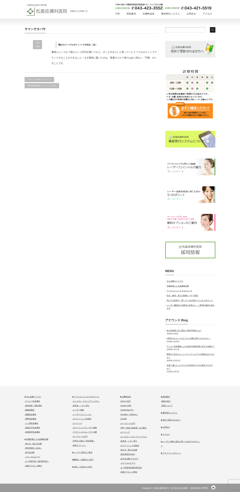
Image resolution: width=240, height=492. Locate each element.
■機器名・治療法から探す (83, 460)
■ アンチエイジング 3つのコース (85, 397)
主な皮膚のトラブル (175, 281)
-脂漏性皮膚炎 (30, 414)
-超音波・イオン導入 (81, 406)
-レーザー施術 (78, 410)
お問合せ (191, 13)
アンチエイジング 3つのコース (179, 291)
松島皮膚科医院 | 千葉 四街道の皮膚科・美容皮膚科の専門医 (181, 488)
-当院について (167, 406)
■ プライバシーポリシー (171, 453)
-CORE (123, 419)
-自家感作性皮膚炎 (32, 432)
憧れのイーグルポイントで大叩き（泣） (77, 44)
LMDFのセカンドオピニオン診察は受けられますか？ (188, 338)
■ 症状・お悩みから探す (82, 467)
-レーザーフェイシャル (81, 414)
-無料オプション (79, 445)
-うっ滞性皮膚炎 (31, 423)
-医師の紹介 (166, 401)
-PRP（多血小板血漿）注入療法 (133, 428)
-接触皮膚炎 (29, 410)
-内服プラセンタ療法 (33, 466)
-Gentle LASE (125, 406)
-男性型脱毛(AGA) (127, 454)
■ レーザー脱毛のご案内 (82, 452)
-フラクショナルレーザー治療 (84, 432)
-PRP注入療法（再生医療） (83, 441)
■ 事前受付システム (169, 413)
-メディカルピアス (32, 457)
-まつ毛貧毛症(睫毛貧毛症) (131, 468)
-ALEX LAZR (125, 401)
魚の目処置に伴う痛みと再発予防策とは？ (184, 330)
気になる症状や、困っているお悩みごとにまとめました (190, 300)
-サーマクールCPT (80, 436)
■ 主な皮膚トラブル (33, 397)
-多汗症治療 (29, 452)
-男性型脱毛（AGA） (33, 448)
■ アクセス (165, 434)
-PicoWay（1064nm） (129, 414)
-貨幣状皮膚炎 (30, 419)
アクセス (207, 13)
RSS (213, 487)
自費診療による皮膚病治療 (178, 286)
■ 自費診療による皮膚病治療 (36, 439)
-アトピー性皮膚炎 (32, 401)
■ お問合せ (165, 427)
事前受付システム (170, 13)
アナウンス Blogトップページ (39, 79)
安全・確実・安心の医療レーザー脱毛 (182, 295)
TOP (117, 13)
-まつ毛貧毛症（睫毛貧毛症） (37, 461)
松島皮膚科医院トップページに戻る (42, 86)
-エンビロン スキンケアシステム (85, 401)
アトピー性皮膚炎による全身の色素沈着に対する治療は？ (191, 346)
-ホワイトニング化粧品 (81, 419)
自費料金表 (148, 13)
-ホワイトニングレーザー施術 (84, 428)
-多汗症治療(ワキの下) (129, 459)
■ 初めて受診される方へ (171, 420)
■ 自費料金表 (125, 397)
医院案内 (131, 13)
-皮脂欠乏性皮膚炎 (32, 428)
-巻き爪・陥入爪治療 (33, 444)
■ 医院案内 (165, 397)
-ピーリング (77, 423)
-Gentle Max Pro (126, 410)
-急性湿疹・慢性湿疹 (33, 406)
